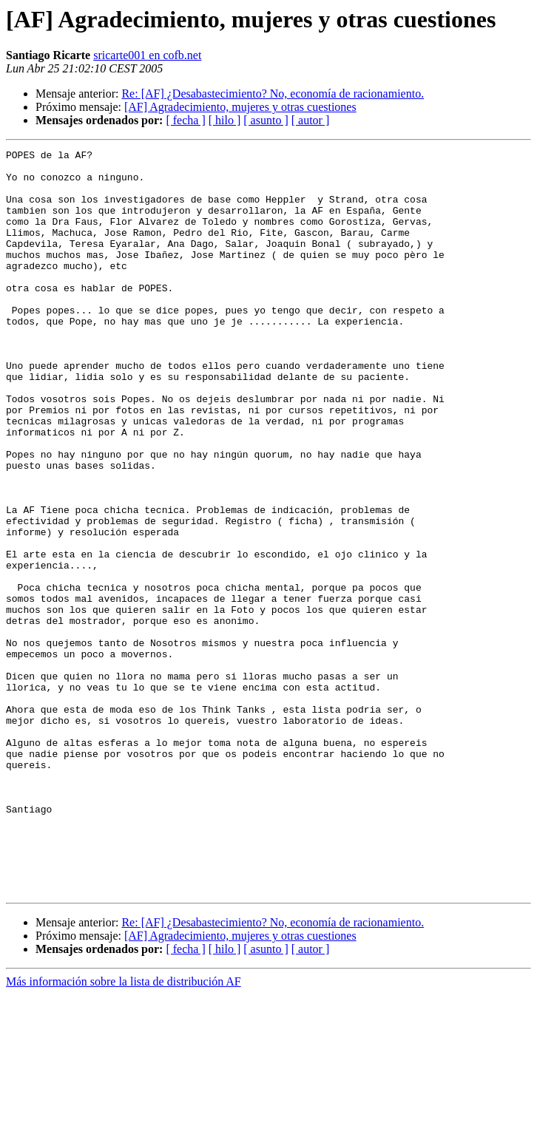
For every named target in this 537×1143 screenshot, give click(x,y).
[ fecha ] (185, 120)
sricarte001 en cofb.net (147, 55)
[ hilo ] (225, 120)
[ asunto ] (265, 120)
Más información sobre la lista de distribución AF (123, 1130)
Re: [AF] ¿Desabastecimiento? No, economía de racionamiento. (272, 93)
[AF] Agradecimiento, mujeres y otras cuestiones (240, 107)
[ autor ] (310, 120)
